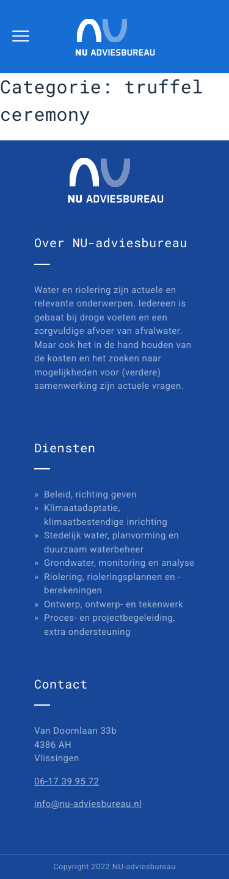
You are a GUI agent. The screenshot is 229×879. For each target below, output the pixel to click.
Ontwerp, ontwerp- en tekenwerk (113, 604)
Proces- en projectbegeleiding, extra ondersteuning (109, 624)
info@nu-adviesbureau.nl (88, 803)
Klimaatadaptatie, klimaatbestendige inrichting (105, 514)
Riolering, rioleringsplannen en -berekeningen (112, 583)
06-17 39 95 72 (66, 781)
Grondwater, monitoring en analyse (119, 562)
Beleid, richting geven (90, 494)
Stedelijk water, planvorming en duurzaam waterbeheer (111, 542)
